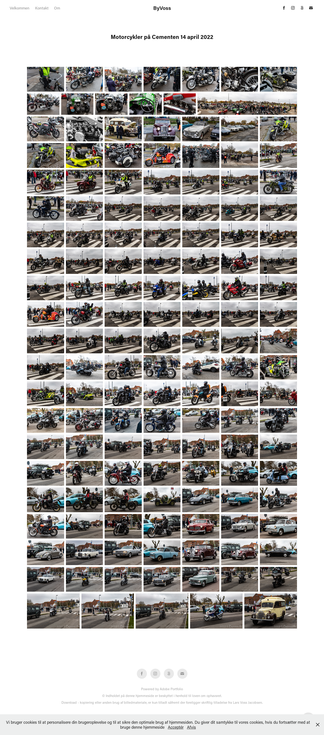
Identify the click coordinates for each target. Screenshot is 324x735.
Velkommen (19, 7)
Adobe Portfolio (171, 689)
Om (57, 7)
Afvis (191, 727)
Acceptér (176, 727)
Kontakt (42, 7)
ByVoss (162, 8)
